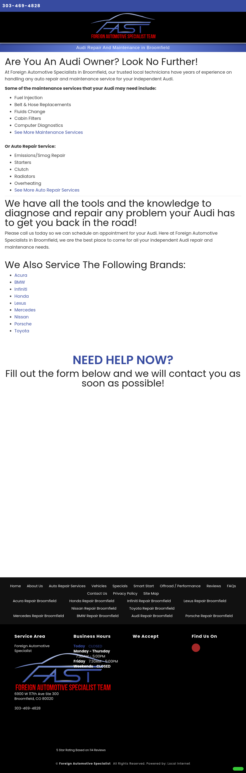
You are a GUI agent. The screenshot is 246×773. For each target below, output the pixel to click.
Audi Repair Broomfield (151, 615)
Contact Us (97, 593)
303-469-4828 (21, 6)
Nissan (21, 317)
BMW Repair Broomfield (98, 615)
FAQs (231, 585)
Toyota (21, 331)
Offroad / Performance (180, 585)
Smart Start (144, 585)
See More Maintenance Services (48, 132)
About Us (35, 585)
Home (15, 585)
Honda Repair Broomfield (91, 600)
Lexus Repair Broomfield (205, 600)
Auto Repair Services (67, 585)
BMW (19, 282)
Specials (120, 585)
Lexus (20, 303)
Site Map (151, 593)
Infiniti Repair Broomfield (149, 600)
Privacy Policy (125, 593)
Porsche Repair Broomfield (209, 615)
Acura (20, 275)
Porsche (23, 324)
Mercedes (25, 310)
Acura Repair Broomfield (34, 600)
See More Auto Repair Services (47, 190)
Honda (21, 296)
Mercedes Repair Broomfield (38, 615)
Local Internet (178, 763)
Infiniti (20, 289)
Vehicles (99, 585)
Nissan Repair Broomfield (93, 608)
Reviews (214, 585)
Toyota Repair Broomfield (152, 608)
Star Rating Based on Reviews (81, 750)
